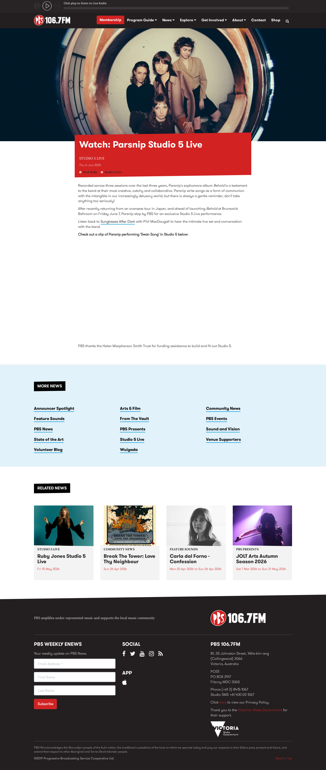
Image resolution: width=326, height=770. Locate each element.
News (168, 20)
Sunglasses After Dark (118, 221)
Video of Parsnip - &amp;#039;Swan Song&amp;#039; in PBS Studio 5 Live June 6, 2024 (163, 288)
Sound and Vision (223, 429)
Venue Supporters (223, 439)
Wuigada (129, 450)
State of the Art (49, 439)
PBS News (43, 429)
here (222, 702)
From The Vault (134, 419)
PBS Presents (132, 429)
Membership (110, 19)
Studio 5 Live (91, 158)
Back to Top (284, 758)
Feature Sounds (49, 419)
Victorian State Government (260, 710)
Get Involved (214, 20)
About (239, 20)
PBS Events (216, 419)
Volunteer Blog (48, 450)
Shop (275, 20)
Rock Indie (90, 172)
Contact (258, 20)
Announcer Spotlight (54, 408)
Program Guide (142, 20)
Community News (223, 408)
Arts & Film (130, 408)
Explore (188, 20)
